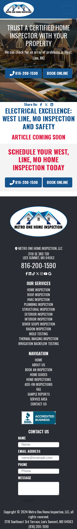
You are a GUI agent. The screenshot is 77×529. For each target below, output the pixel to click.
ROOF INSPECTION (38, 294)
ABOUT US (38, 364)
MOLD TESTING (38, 333)
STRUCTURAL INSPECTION (38, 309)
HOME (38, 359)
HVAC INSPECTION (38, 299)
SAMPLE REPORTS (39, 394)
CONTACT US (39, 404)
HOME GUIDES (38, 374)
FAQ (38, 389)
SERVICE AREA (38, 399)
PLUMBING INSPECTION (38, 304)
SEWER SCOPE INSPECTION (38, 324)
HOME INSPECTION (38, 289)
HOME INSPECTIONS (38, 379)
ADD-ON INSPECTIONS (38, 384)
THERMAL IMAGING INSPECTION (38, 338)
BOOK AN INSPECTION (38, 369)
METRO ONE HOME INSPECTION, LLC (38, 248)
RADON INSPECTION (38, 328)
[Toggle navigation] (68, 9)
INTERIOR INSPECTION (38, 319)
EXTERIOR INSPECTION (39, 314)
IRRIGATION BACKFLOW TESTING (38, 343)
